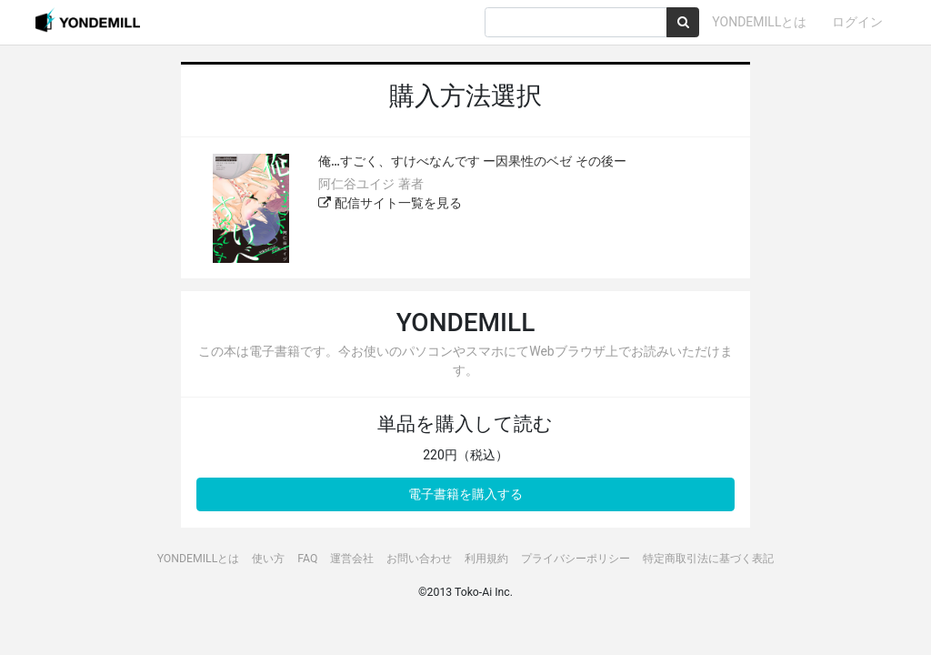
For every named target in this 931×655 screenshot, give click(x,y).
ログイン (857, 22)
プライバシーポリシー (575, 558)
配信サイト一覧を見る (389, 203)
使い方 (268, 558)
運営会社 (352, 558)
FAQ (307, 558)
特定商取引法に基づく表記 (708, 558)
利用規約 (486, 558)
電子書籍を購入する (465, 494)
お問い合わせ (419, 558)
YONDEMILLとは (759, 22)
